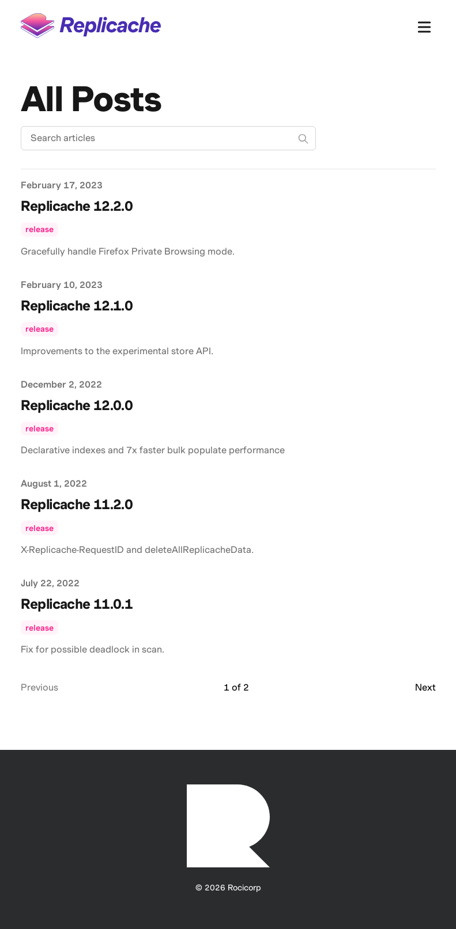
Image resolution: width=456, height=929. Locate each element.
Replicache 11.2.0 (77, 504)
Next (425, 687)
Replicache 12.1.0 (77, 305)
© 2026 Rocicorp (228, 887)
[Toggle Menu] (424, 25)
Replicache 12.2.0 (77, 206)
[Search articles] (168, 138)
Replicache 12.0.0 (77, 405)
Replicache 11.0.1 (77, 604)
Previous (39, 687)
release (39, 229)
